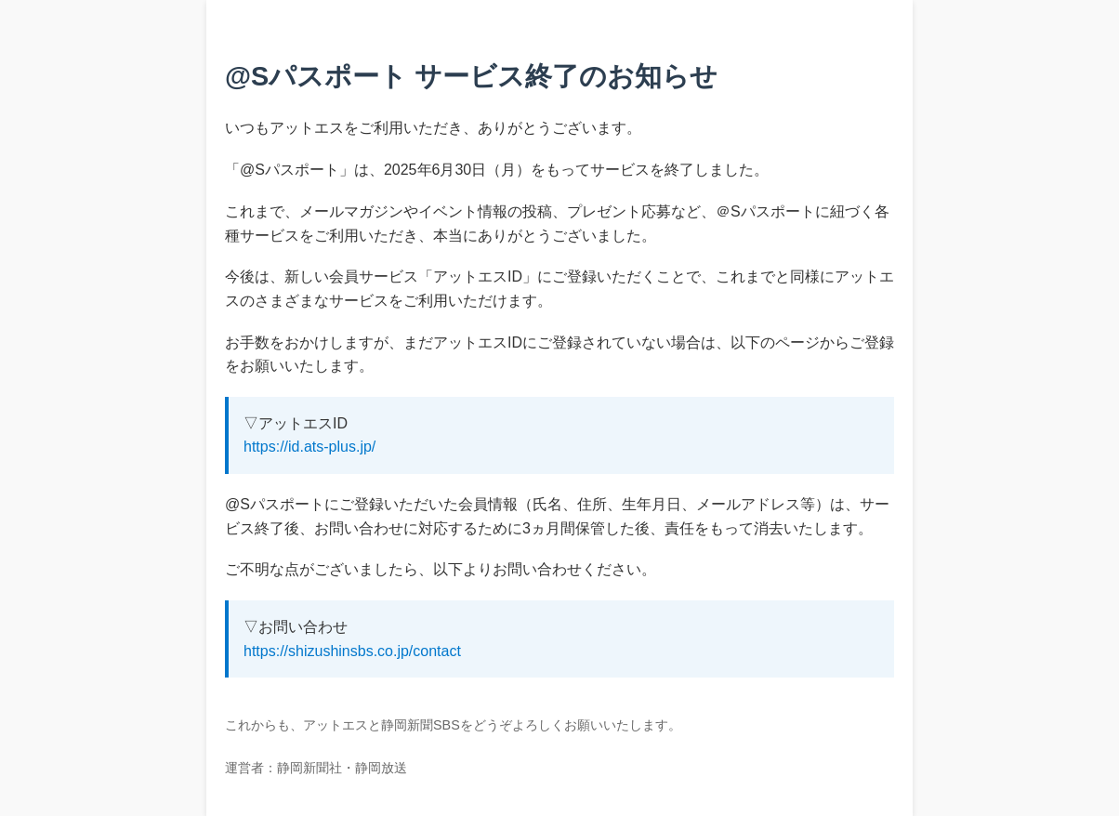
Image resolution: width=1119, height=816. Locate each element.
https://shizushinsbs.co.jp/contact (352, 651)
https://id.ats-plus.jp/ (309, 446)
